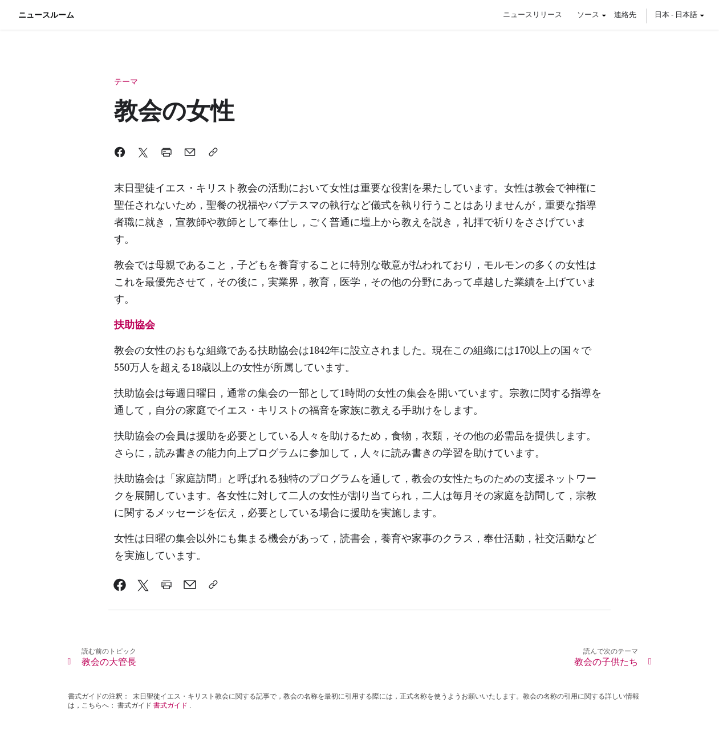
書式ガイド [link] (170, 705)
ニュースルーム (46, 15)
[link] (134, 325)
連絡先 (625, 14)
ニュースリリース (532, 14)
